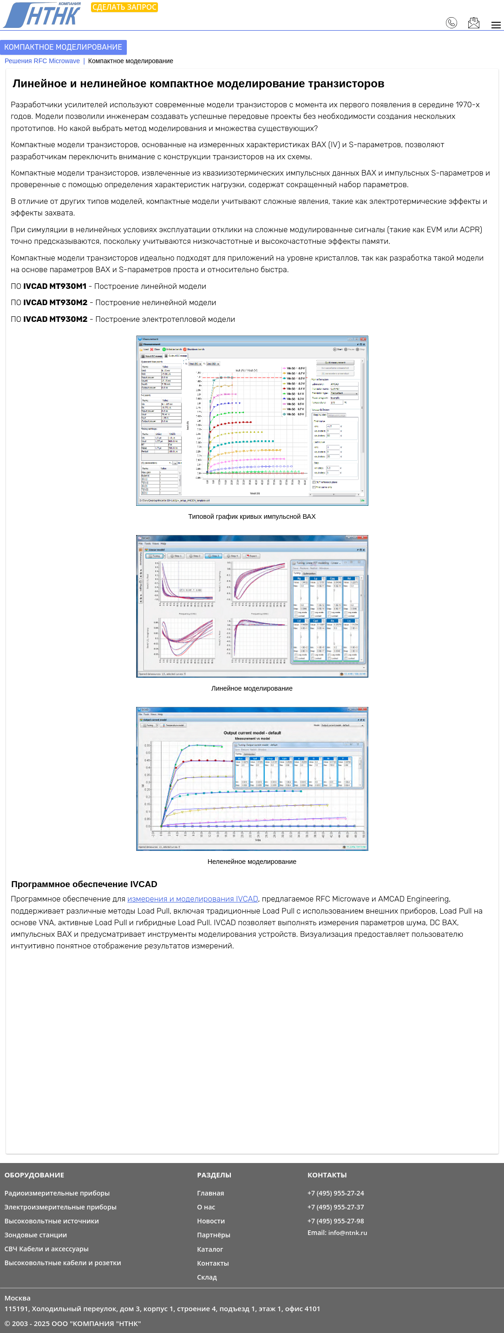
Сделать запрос (124, 7)
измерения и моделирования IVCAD (192, 898)
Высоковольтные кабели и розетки (62, 1262)
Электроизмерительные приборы (60, 1206)
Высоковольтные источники (51, 1220)
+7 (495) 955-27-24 (336, 1193)
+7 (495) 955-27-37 (336, 1206)
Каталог (210, 1249)
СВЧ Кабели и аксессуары (46, 1248)
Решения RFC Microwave (42, 61)
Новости (211, 1220)
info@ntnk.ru (347, 1232)
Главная (210, 1193)
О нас (206, 1206)
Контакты (213, 1263)
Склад (206, 1277)
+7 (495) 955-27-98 (336, 1220)
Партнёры (213, 1234)
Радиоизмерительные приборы (57, 1193)
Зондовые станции (35, 1234)
